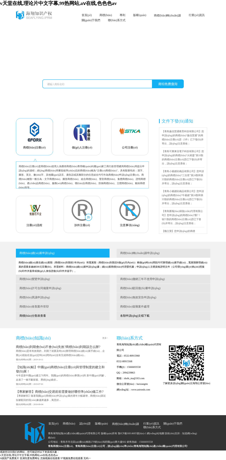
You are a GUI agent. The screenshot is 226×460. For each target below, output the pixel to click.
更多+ (105, 338)
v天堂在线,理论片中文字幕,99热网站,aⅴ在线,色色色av (58, 3)
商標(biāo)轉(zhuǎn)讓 (167, 15)
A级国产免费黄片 (9, 458)
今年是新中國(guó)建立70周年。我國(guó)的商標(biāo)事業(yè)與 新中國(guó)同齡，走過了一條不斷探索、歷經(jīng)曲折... (61, 375)
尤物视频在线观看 (50, 458)
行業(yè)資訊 (197, 15)
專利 (122, 15)
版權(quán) (139, 15)
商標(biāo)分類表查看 (32, 315)
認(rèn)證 (84, 423)
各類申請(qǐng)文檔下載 (135, 315)
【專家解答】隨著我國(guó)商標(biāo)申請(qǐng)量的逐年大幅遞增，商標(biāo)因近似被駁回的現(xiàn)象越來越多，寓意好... (61, 398)
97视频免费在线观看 (72, 458)
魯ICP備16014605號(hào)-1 (132, 433)
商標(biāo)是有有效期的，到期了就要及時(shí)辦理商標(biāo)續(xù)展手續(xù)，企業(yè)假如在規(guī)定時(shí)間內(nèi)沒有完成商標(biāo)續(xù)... (61, 353)
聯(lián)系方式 (116, 20)
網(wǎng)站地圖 (155, 433)
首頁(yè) (87, 15)
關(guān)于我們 (91, 20)
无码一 (87, 458)
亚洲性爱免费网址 (30, 458)
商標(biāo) (105, 15)
